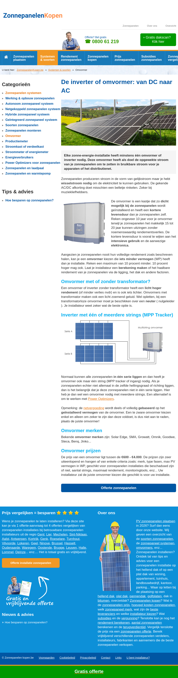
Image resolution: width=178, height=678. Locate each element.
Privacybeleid (88, 657)
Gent (40, 534)
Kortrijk (33, 539)
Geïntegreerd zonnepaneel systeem (31, 119)
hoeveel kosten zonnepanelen (153, 605)
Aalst (5, 539)
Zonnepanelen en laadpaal (24, 168)
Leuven (71, 547)
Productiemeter (16, 141)
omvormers (144, 547)
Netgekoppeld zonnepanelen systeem (32, 109)
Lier (49, 534)
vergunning (129, 618)
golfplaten (154, 596)
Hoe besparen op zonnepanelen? (29, 200)
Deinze (20, 552)
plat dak (122, 596)
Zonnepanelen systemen (23, 93)
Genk (44, 539)
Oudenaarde (11, 547)
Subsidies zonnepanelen (151, 58)
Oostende (45, 547)
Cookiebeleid (67, 657)
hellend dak (106, 596)
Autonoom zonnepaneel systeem (29, 103)
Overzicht (171, 25)
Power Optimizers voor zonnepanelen (32, 162)
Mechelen (60, 534)
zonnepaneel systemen (157, 543)
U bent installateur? (138, 657)
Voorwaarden (47, 657)
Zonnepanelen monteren (23, 130)
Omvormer (13, 136)
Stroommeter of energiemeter (26, 152)
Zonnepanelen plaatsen (23, 58)
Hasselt (69, 543)
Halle (82, 547)
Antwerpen (18, 539)
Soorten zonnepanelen (21, 125)
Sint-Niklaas (78, 534)
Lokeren (23, 543)
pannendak (138, 596)
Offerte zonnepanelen (118, 488)
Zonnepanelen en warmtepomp (28, 173)
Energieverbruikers (19, 157)
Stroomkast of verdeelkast (24, 146)
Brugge (59, 547)
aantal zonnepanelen (146, 622)
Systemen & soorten (47, 58)
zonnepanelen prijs (116, 605)
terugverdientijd (134, 627)
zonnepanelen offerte (136, 631)
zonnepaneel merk (118, 609)
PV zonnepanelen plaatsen (155, 521)
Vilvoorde (9, 543)
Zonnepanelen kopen (98, 58)
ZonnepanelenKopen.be (30, 69)
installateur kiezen (143, 614)
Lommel (7, 552)
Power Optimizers (101, 399)
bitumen (103, 600)
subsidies (104, 618)
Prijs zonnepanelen (125, 58)
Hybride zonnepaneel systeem (27, 114)
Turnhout (73, 539)
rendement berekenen (114, 622)
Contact (105, 657)
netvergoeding (93, 408)
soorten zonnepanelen (157, 539)
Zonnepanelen (131, 25)
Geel (34, 543)
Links (118, 657)
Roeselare (57, 539)
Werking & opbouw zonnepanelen (30, 98)
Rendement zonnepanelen (71, 58)
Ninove (45, 543)
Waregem (29, 547)
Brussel (57, 543)
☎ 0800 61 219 (102, 41)
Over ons (152, 25)
